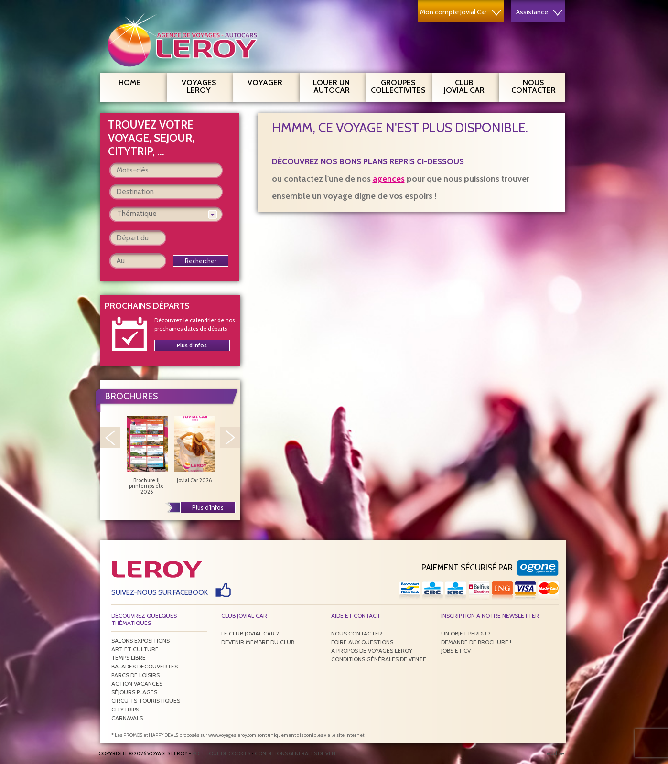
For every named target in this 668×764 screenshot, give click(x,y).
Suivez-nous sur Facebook (159, 592)
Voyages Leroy (204, 85)
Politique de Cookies (221, 753)
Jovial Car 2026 (194, 449)
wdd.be (555, 753)
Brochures (131, 396)
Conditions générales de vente (378, 659)
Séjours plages (134, 692)
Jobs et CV (456, 650)
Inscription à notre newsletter (490, 615)
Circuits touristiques (145, 700)
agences (389, 178)
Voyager (270, 81)
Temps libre (128, 657)
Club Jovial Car (464, 86)
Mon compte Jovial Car (460, 12)
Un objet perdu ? (466, 633)
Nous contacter (537, 85)
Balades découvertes (144, 666)
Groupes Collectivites (398, 85)
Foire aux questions (362, 642)
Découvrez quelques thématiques (144, 619)
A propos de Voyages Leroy (371, 650)
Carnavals (127, 717)
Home (129, 82)
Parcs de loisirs (135, 674)
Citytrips (125, 709)
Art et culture (135, 649)
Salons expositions (140, 640)
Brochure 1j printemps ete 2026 (147, 455)
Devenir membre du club (257, 642)
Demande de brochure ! (476, 642)
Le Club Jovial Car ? (250, 633)
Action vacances (136, 683)
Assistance (539, 12)
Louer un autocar (336, 85)
